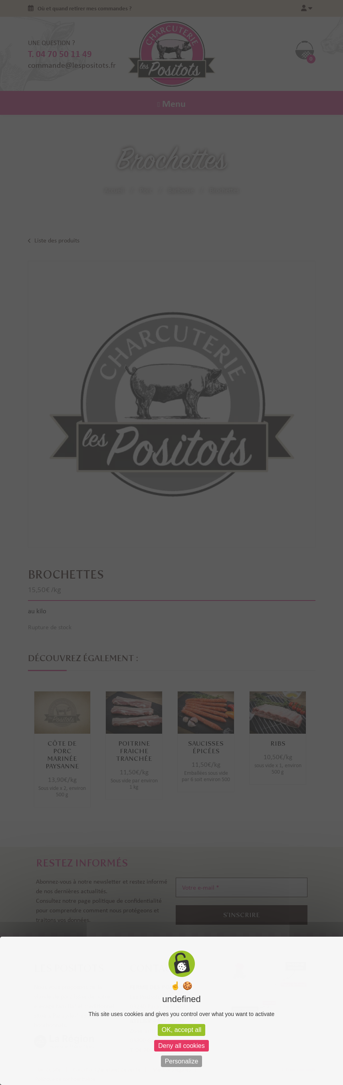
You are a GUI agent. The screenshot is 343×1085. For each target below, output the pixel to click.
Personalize (181, 1061)
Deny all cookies (181, 1045)
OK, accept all (182, 1029)
